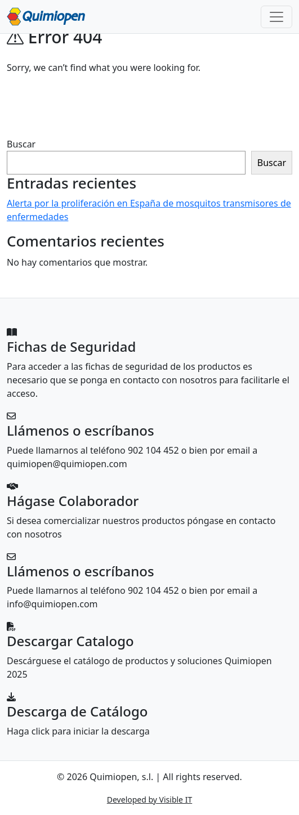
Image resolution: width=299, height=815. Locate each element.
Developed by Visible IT (149, 799)
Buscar (21, 144)
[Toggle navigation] (276, 17)
